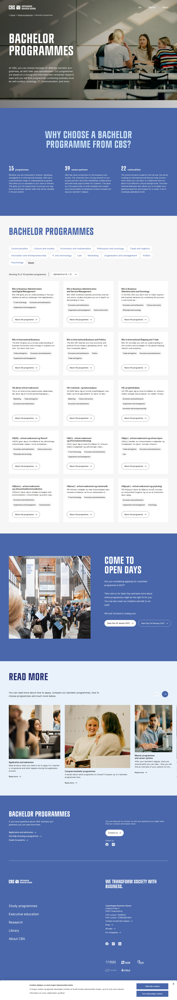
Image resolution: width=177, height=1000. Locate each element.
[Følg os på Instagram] (113, 845)
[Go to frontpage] (22, 7)
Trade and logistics (140, 248)
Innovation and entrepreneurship (28, 255)
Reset (31, 263)
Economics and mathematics (75, 248)
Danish (138, 7)
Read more (13, 776)
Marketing (93, 255)
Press (107, 925)
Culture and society (44, 248)
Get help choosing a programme (23, 836)
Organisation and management (120, 255)
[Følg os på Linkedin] (119, 944)
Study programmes (25, 15)
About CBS (17, 938)
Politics (146, 255)
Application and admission (21, 832)
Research (16, 922)
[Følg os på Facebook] (106, 845)
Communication (19, 248)
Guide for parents (17, 840)
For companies (111, 932)
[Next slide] (165, 694)
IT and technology (62, 255)
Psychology (17, 262)
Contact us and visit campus (117, 921)
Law (79, 255)
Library (14, 930)
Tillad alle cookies (152, 967)
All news (108, 929)
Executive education (24, 914)
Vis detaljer (117, 996)
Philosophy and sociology (110, 248)
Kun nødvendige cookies (152, 975)
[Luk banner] (173, 965)
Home (12, 15)
